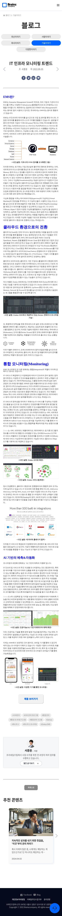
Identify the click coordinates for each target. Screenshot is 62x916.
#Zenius (49, 719)
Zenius (5, 430)
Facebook (26, 895)
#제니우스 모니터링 (30, 724)
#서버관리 (16, 715)
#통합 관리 (45, 715)
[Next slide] (56, 835)
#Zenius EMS (45, 724)
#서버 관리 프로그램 (31, 715)
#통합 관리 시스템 (36, 719)
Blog (36, 895)
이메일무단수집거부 (34, 899)
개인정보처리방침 (18, 899)
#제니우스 (15, 724)
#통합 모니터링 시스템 (18, 719)
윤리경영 (47, 899)
